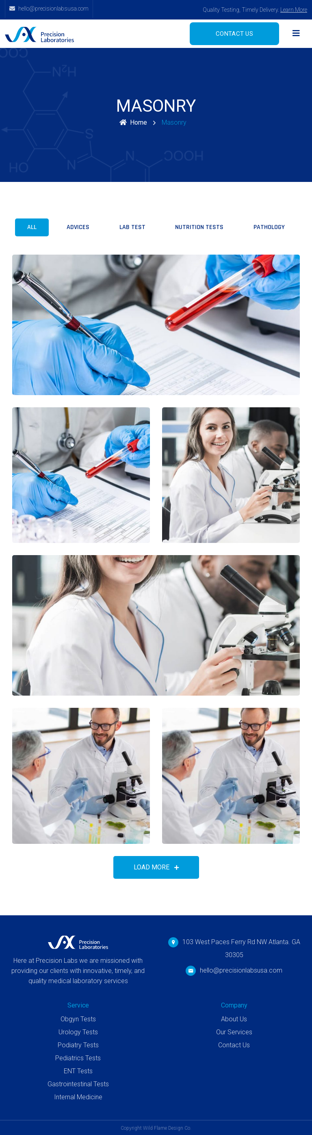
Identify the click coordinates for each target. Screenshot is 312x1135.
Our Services (234, 1032)
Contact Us (234, 1045)
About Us (234, 1019)
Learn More (293, 9)
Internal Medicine (78, 1097)
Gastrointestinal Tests (78, 1084)
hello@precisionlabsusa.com (241, 970)
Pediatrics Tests (78, 1058)
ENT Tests (78, 1071)
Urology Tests (78, 1032)
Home (133, 122)
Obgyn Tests (78, 1019)
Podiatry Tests (78, 1045)
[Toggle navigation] (296, 34)
